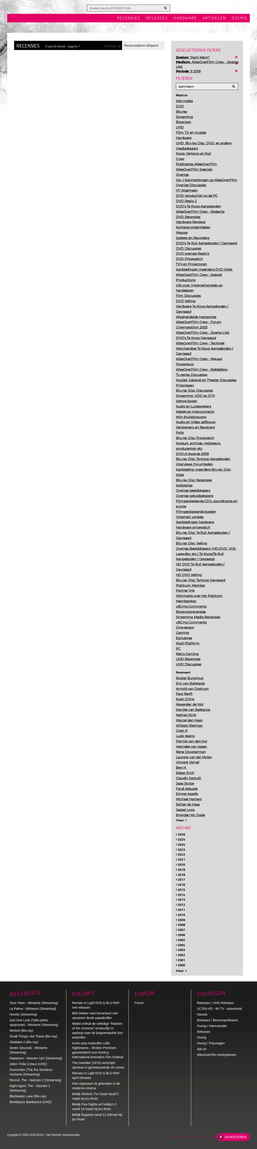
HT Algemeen (187, 190)
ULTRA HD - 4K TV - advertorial (219, 1008)
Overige (182, 175)
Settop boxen (186, 401)
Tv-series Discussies (191, 375)
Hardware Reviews (190, 222)
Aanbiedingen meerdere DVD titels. (204, 269)
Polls (180, 433)
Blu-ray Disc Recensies (194, 480)
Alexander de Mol (189, 704)
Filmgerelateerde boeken (196, 512)
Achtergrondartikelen (193, 227)
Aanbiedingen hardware (195, 522)
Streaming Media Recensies (198, 617)
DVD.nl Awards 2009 (192, 454)
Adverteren (235, 1137)
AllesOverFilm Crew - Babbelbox (201, 369)
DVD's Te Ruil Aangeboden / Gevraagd (206, 243)
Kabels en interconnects (195, 412)
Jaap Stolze (185, 783)
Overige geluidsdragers (194, 496)
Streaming (184, 117)
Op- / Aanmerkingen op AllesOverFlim (206, 180)
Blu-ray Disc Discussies (194, 390)
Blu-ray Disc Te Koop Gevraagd (200, 580)
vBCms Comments (191, 606)
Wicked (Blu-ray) (21, 1030)
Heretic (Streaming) (23, 1014)
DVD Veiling (186, 301)
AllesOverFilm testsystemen (216, 1055)
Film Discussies (188, 296)
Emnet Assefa (187, 794)
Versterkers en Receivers (195, 427)
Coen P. (182, 731)
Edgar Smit (185, 773)
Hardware (185, 18)
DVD (180, 106)
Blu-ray (181, 111)
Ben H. (181, 767)
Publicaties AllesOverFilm (196, 164)
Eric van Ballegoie (190, 683)
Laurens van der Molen (194, 757)
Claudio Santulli (188, 778)
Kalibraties (184, 485)
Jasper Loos (185, 810)
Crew (180, 159)
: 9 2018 (188, 71)
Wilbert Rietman (189, 726)
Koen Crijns (185, 699)
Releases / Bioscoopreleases (217, 1020)
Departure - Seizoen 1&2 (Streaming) (35, 1058)
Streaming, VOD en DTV (195, 396)
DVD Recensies (188, 217)
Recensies (128, 18)
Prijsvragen (185, 385)
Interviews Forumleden (194, 464)
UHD (180, 127)
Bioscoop (183, 122)
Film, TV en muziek (191, 132)
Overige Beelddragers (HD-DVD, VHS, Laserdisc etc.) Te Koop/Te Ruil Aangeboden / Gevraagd (206, 553)
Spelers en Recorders (192, 238)
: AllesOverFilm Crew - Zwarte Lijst (207, 64)
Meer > (181, 820)
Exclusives (184, 638)
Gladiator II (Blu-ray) (23, 1042)
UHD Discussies (188, 664)
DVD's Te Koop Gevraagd (196, 338)
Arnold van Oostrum (192, 689)
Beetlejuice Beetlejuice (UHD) (30, 1102)
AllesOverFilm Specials (194, 169)
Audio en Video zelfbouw (195, 422)
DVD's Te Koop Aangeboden (198, 206)
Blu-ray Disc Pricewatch (195, 438)
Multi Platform (187, 643)
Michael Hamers (189, 799)
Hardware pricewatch (193, 527)
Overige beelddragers (193, 490)
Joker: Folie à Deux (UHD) (28, 1064)
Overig (240, 18)
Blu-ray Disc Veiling (191, 543)
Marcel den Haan (189, 720)
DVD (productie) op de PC (197, 196)
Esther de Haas (188, 804)
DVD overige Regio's (192, 253)
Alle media (184, 101)
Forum (139, 1003)
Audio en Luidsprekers (193, 406)
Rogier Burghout (189, 678)
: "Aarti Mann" (193, 57)
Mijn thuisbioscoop (191, 417)
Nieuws (181, 232)
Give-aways (185, 627)
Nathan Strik (186, 715)
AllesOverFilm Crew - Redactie (200, 212)
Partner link (185, 590)
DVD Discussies (188, 248)
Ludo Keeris (185, 736)
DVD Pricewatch (189, 259)
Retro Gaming (187, 654)
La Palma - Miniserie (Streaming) (32, 1008)
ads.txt (201, 1049)
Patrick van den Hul (191, 741)
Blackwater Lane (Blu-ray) (27, 1096)
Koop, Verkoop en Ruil (193, 153)
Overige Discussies (191, 185)
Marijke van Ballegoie (193, 710)
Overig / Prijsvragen (211, 1043)
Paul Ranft (184, 694)
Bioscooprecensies (191, 612)
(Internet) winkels (190, 517)
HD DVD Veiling (189, 575)
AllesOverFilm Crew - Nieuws (199, 359)
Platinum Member (190, 585)
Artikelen (214, 18)
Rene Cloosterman (190, 752)
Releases (157, 18)
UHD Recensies (188, 659)
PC (178, 649)
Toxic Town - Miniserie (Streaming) (33, 1003)
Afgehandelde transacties (196, 317)
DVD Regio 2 (186, 201)
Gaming (182, 633)
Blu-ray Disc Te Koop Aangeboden (203, 459)
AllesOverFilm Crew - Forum (198, 322)
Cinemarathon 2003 (191, 327)
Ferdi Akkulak (187, 789)
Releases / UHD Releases (215, 1003)
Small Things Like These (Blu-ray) (33, 1036)
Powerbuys (185, 364)
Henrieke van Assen (191, 746)
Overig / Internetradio (212, 1026)
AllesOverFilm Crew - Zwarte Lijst (202, 333)
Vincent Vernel (187, 762)
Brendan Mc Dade (190, 815)
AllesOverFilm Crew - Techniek (200, 343)
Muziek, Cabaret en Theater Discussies (206, 380)
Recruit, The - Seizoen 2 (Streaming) (35, 1080)
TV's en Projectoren (191, 264)
